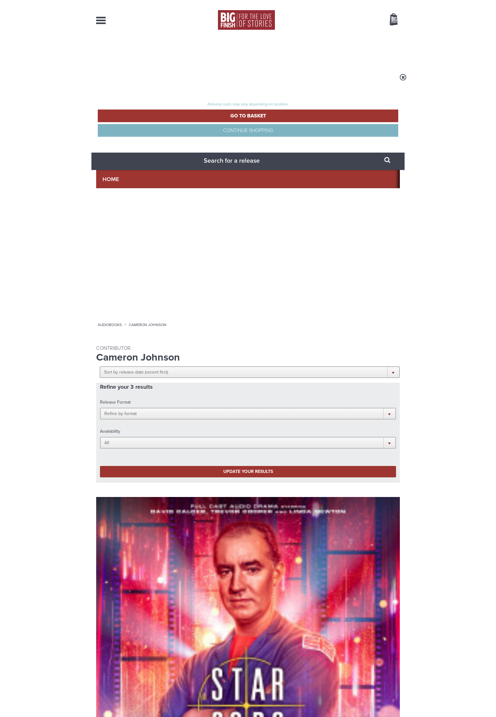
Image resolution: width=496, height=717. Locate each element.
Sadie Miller (300, 289)
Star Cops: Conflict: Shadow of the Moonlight (123, 288)
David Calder (121, 301)
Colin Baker (199, 305)
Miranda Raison (226, 305)
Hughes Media (128, 708)
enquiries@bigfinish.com (260, 652)
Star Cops (104, 275)
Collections (182, 50)
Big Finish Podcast (318, 421)
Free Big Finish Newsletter (8, 141)
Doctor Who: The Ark (282, 282)
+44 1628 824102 (209, 646)
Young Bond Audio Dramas (195, 488)
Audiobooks (158, 81)
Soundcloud (359, 416)
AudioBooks (130, 50)
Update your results (196, 175)
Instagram (312, 416)
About (349, 50)
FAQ (396, 652)
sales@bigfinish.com (203, 652)
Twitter (294, 416)
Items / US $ (360, 20)
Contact (386, 50)
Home (133, 81)
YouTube (332, 416)
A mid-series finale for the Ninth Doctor (349, 556)
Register (385, 4)
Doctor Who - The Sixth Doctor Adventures (202, 277)
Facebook (276, 416)
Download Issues (385, 658)
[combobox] (343, 36)
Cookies (204, 700)
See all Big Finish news (367, 478)
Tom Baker (277, 289)
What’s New (233, 50)
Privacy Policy (109, 444)
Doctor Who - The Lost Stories (280, 275)
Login (365, 4)
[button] (278, 123)
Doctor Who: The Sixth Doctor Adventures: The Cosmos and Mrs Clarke (208, 292)
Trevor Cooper (148, 301)
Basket (390, 20)
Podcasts (311, 50)
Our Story (392, 647)
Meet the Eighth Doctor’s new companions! (190, 556)
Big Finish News (125, 477)
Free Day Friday (333, 488)
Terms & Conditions (230, 700)
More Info (130, 336)
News (273, 50)
